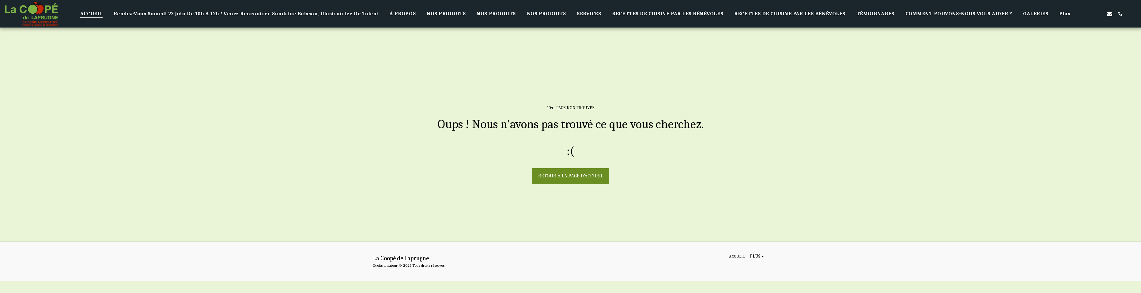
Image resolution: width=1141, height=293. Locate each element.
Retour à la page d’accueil (570, 176)
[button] (1088, 14)
